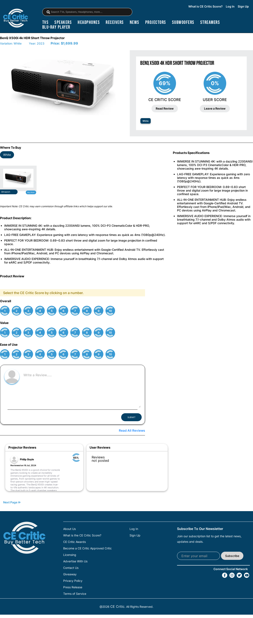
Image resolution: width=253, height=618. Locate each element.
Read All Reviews (132, 430)
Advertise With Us (75, 561)
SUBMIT (131, 417)
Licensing (69, 554)
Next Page (12, 502)
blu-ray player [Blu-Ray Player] (56, 27)
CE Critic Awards (74, 541)
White (146, 121)
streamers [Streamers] (210, 22)
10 (110, 311)
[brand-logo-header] (15, 18)
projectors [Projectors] (155, 22)
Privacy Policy (72, 580)
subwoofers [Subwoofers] (183, 22)
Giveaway (70, 574)
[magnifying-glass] (48, 12)
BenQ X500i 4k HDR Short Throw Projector (32, 38)
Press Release (72, 587)
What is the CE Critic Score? (82, 535)
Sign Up (243, 6)
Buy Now (31, 192)
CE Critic (117, 606)
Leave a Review (215, 108)
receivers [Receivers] (115, 22)
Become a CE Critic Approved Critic (87, 548)
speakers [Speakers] (63, 22)
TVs (45, 22)
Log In (230, 6)
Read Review (165, 108)
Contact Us (70, 567)
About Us (69, 528)
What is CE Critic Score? (205, 6)
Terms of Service (74, 593)
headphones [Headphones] (89, 22)
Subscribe (232, 556)
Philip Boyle (27, 459)
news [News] (134, 22)
